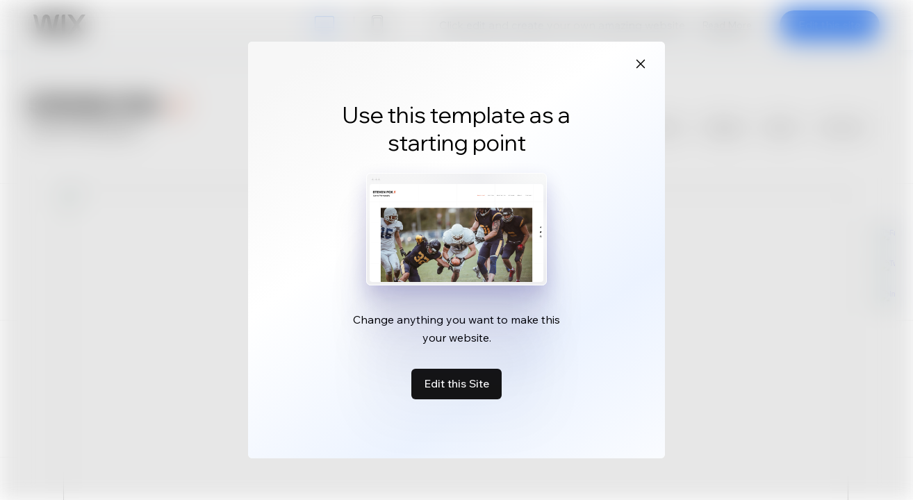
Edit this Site (456, 383)
